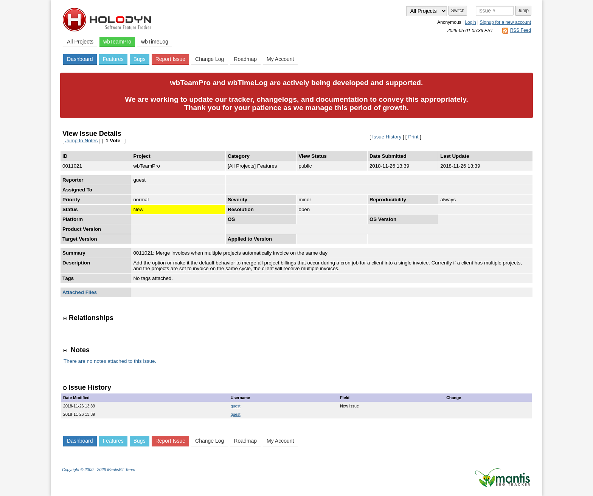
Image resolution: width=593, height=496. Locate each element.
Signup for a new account (505, 22)
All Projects (80, 42)
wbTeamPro (117, 42)
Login (470, 22)
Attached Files (79, 292)
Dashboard (80, 59)
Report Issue (170, 59)
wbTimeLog (154, 42)
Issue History (386, 137)
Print (413, 137)
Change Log (209, 59)
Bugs (140, 59)
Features (113, 59)
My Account (280, 59)
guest (236, 406)
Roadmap (245, 59)
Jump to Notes (81, 140)
